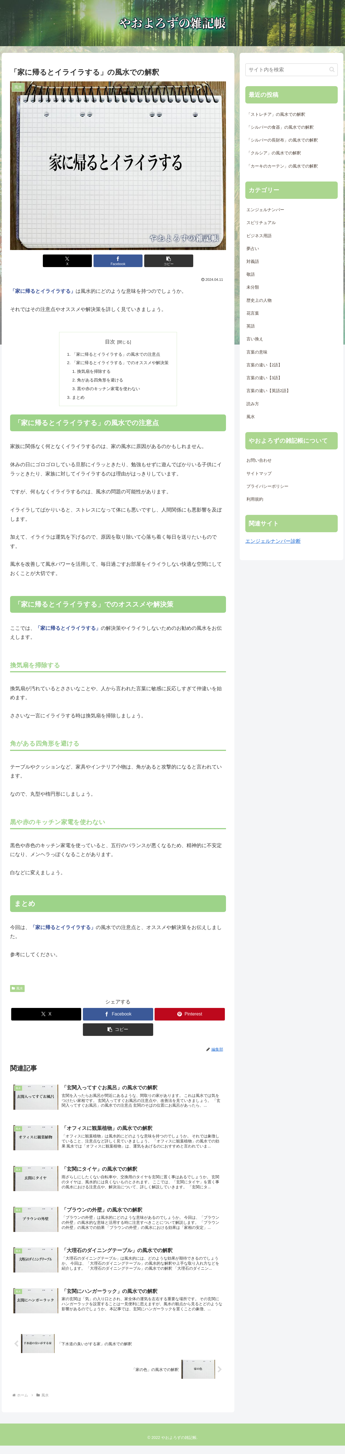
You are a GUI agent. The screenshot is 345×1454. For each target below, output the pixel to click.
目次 (110, 342)
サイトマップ (259, 473)
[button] (154, 260)
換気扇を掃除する (92, 372)
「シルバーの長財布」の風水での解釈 (282, 140)
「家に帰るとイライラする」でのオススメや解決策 (120, 363)
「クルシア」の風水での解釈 (273, 153)
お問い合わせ (259, 460)
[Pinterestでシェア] (190, 1016)
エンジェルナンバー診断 (273, 541)
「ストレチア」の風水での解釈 (275, 114)
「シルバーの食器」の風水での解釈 (280, 127)
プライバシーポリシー (267, 486)
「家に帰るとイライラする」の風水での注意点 (116, 354)
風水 (17, 991)
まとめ (75, 399)
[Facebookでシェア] (118, 260)
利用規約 (254, 499)
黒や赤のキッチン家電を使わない (107, 390)
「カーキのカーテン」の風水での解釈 (282, 166)
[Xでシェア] (81, 260)
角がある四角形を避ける (98, 381)
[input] (291, 69)
